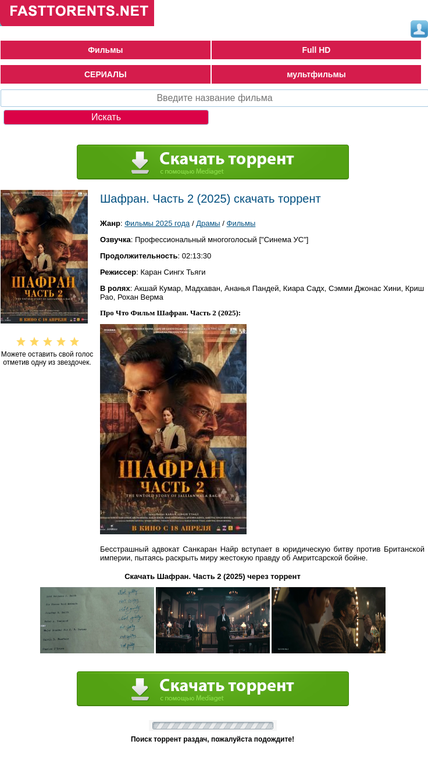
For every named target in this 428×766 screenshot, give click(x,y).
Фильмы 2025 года (157, 223)
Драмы (208, 223)
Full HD (316, 50)
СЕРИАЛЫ (105, 74)
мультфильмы (316, 74)
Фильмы (105, 50)
